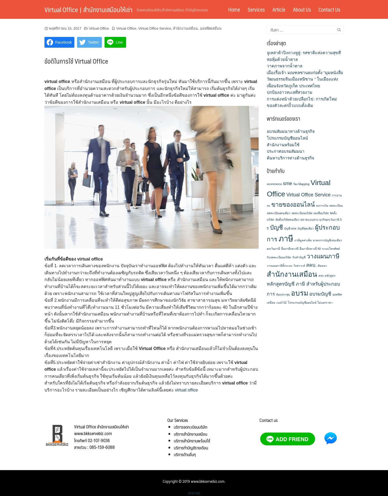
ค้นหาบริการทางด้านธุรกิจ (290, 158)
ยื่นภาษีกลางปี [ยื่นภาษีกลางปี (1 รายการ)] (290, 248)
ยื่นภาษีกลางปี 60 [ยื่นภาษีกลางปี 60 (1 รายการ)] (310, 248)
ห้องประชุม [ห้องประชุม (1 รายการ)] (283, 294)
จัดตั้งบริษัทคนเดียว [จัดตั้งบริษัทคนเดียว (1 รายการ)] (287, 219)
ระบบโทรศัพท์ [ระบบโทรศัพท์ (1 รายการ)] (331, 248)
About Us (302, 9)
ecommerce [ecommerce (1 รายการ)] (274, 184)
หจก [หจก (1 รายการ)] (321, 275)
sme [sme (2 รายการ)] (287, 183)
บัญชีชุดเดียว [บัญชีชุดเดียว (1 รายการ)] (305, 228)
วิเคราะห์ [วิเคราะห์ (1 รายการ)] (299, 265)
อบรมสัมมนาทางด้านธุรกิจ (291, 131)
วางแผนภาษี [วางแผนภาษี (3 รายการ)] (323, 256)
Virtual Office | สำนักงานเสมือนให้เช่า (88, 9)
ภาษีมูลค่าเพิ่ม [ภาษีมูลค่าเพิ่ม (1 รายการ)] (303, 240)
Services (256, 9)
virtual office (186, 390)
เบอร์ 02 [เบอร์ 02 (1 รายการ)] (281, 302)
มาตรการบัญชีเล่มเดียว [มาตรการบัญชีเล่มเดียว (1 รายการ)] (327, 240)
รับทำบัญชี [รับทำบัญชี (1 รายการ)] (299, 257)
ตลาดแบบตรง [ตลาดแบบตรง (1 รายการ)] (309, 219)
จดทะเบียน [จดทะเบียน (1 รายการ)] (336, 205)
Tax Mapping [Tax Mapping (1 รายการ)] (301, 184)
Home (234, 9)
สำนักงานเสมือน (185, 28)
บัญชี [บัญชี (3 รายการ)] (276, 227)
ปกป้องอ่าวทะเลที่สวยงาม (289, 92)
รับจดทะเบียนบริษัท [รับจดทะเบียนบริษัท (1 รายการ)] (279, 257)
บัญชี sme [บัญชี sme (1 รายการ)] (290, 228)
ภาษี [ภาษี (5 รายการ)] (286, 238)
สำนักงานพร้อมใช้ (283, 145)
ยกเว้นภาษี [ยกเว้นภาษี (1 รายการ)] (273, 248)
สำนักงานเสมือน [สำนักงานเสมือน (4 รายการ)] (292, 274)
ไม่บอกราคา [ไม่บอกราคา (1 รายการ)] (324, 302)
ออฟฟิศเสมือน (210, 28)
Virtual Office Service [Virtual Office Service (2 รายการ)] (308, 194)
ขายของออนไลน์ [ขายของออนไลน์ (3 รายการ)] (293, 204)
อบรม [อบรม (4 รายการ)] (299, 293)
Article (278, 9)
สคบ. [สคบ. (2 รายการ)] (311, 265)
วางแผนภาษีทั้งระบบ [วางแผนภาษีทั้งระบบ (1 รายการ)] (279, 265)
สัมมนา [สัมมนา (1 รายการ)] (322, 265)
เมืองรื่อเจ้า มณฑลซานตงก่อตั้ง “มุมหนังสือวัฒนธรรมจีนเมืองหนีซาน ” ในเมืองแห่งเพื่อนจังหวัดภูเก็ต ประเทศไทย (305, 79)
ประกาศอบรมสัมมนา (285, 151)
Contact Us (329, 9)
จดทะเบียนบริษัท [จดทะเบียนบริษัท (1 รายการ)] (302, 213)
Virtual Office (99, 28)
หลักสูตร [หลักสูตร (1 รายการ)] (330, 275)
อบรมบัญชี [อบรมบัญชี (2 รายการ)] (320, 294)
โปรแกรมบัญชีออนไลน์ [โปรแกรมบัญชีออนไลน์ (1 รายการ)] (302, 302)
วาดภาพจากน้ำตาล (284, 66)
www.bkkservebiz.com (207, 481)
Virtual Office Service (154, 28)
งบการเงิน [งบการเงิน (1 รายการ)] (322, 205)
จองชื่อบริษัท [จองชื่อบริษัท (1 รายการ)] (321, 213)
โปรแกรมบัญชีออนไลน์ (287, 138)
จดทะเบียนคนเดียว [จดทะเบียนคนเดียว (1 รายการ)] (278, 213)
